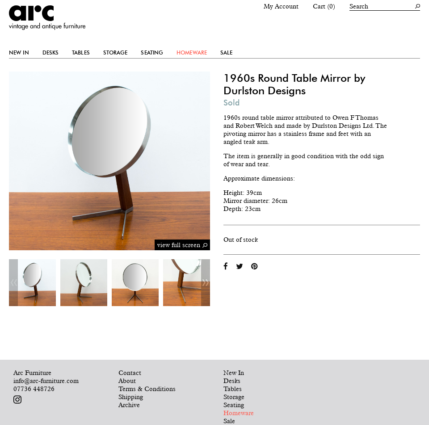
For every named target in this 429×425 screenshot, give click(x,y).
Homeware (192, 52)
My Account (281, 6)
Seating (152, 52)
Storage (115, 52)
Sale (226, 52)
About (127, 380)
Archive (129, 404)
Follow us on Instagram (17, 400)
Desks (50, 52)
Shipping (130, 396)
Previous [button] (13, 282)
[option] (32, 282)
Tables (81, 52)
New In (19, 52)
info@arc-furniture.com (46, 380)
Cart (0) (324, 6)
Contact (129, 372)
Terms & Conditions (147, 388)
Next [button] (205, 282)
